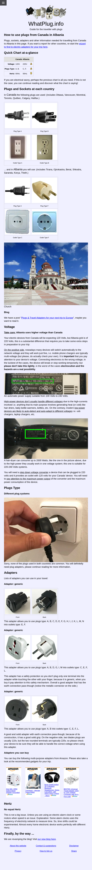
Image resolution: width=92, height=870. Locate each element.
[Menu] (3, 3)
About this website (18, 846)
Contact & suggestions (46, 846)
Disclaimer (74, 846)
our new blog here (46, 839)
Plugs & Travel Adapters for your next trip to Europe (47, 318)
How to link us (46, 851)
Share (74, 851)
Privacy (18, 851)
